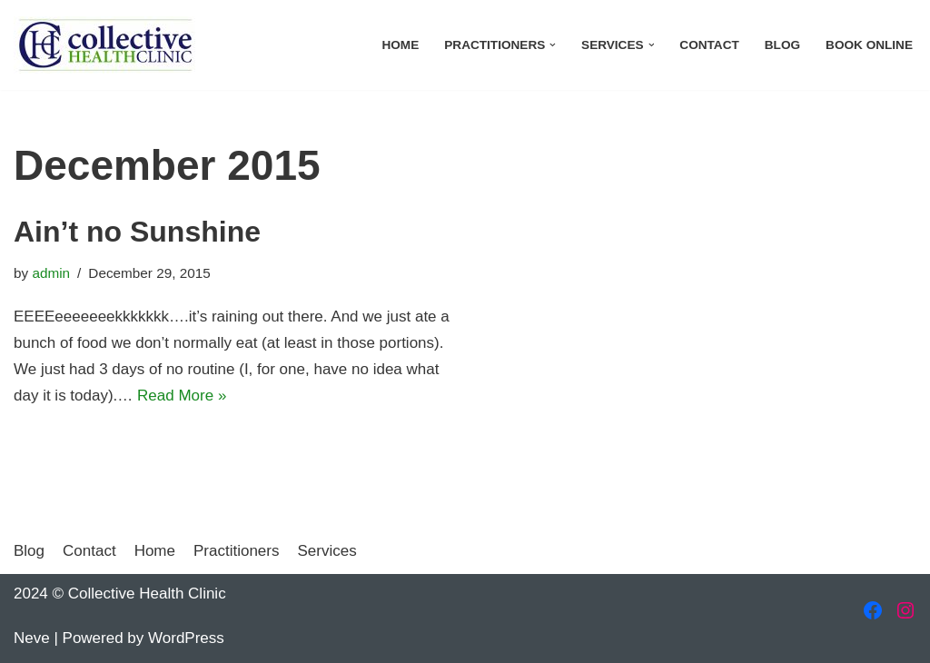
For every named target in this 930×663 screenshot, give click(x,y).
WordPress (186, 638)
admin (51, 273)
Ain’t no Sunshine (137, 231)
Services (326, 550)
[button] (552, 45)
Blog (782, 45)
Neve (32, 638)
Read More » (181, 395)
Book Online (869, 45)
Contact (708, 45)
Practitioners (236, 550)
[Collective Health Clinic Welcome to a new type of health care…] (104, 45)
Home (400, 45)
